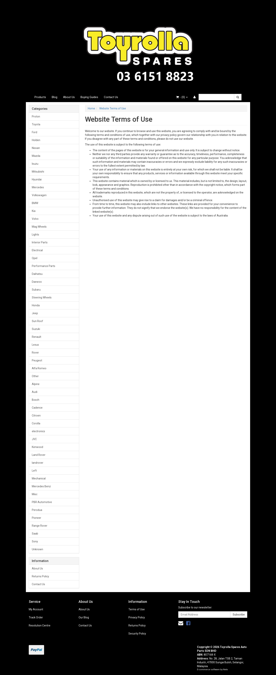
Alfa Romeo (39, 368)
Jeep (35, 313)
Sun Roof (37, 321)
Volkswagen (39, 195)
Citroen (36, 415)
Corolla (36, 423)
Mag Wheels (39, 226)
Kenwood (37, 447)
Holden (36, 140)
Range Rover (39, 525)
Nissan (36, 148)
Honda (36, 305)
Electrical (37, 250)
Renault (36, 336)
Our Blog (84, 617)
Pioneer (36, 517)
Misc (34, 494)
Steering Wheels (42, 297)
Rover (35, 352)
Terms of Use (136, 609)
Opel (34, 258)
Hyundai (37, 179)
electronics (38, 431)
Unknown (37, 549)
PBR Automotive (42, 502)
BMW (35, 203)
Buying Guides (89, 97)
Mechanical (39, 478)
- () (182, 97)
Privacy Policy (136, 617)
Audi (34, 391)
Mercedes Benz (41, 486)
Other (35, 376)
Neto (225, 669)
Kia (33, 210)
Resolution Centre (39, 625)
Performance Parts (43, 266)
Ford (34, 132)
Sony (35, 541)
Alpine (35, 384)
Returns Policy (40, 576)
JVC (34, 439)
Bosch (35, 399)
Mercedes (38, 187)
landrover (37, 462)
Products (40, 97)
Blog (54, 97)
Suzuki (36, 328)
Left (34, 470)
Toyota (36, 124)
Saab (35, 533)
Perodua (37, 509)
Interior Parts (40, 242)
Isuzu (35, 163)
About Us (69, 97)
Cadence (37, 407)
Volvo (35, 218)
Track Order (36, 617)
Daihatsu (37, 273)
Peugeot (37, 360)
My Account (36, 609)
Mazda (36, 155)
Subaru (36, 289)
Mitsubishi (38, 171)
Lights (35, 234)
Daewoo (37, 281)
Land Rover (38, 454)
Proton (36, 116)
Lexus (35, 344)
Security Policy (137, 633)
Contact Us (111, 97)
